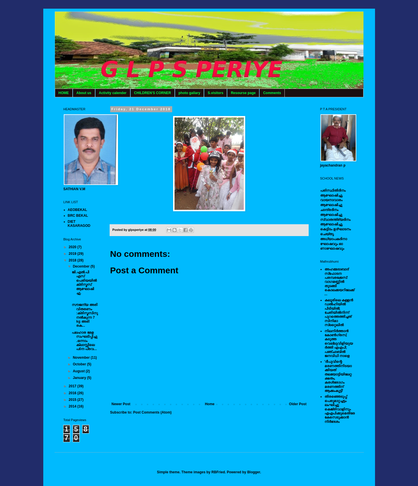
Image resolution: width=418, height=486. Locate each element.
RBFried (218, 472)
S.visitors (215, 93)
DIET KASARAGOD (79, 224)
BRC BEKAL (78, 216)
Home (209, 404)
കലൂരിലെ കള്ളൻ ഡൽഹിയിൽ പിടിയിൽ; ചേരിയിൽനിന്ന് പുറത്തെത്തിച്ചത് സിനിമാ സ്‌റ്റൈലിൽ (339, 312)
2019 (73, 254)
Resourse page (243, 93)
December (81, 266)
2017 (73, 386)
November (82, 358)
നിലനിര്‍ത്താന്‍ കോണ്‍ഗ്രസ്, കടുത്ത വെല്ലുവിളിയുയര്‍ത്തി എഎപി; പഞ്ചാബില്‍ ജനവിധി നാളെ (339, 343)
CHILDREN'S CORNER (152, 93)
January (80, 378)
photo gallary (189, 93)
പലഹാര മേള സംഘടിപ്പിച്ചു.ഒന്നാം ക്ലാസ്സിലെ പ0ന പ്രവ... (84, 340)
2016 (73, 393)
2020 (73, 247)
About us (83, 93)
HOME (64, 93)
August (79, 371)
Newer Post (121, 404)
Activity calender (113, 93)
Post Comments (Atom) (152, 412)
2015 (73, 400)
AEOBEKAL (77, 210)
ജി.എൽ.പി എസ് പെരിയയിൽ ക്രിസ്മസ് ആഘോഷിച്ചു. (84, 282)
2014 (73, 406)
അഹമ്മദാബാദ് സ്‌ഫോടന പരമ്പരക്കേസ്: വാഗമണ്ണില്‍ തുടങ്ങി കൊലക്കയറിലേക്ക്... (339, 281)
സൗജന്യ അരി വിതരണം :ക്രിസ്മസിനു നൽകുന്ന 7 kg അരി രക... (85, 315)
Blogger (253, 472)
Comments (272, 93)
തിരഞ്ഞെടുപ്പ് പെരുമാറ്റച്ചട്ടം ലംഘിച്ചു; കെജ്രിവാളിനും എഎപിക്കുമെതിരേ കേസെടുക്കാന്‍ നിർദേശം (340, 409)
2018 (73, 260)
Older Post (298, 404)
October (80, 364)
